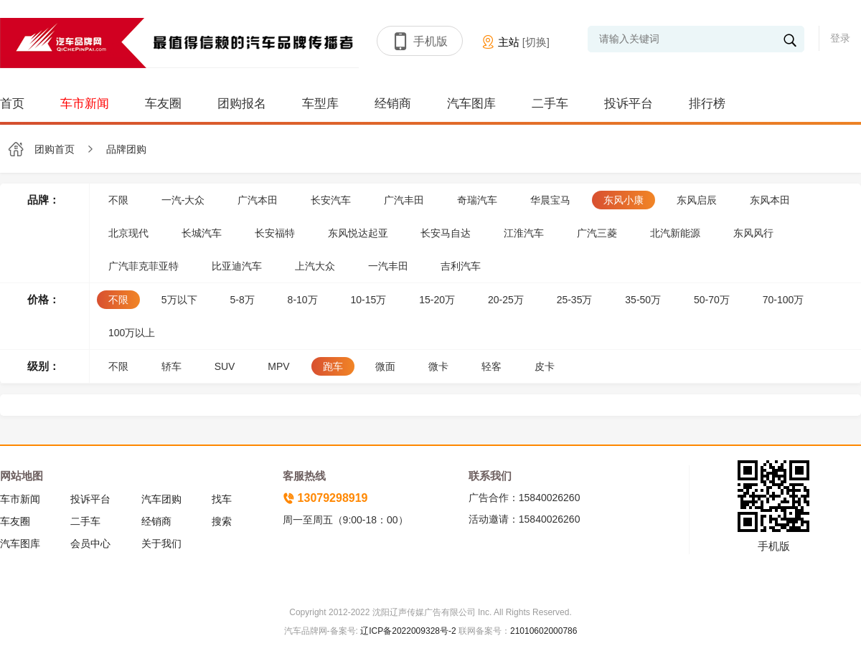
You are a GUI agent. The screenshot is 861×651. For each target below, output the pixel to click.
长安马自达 (445, 233)
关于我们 (161, 543)
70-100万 (783, 299)
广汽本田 (257, 200)
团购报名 (241, 103)
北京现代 (128, 233)
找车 (222, 499)
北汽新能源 (675, 233)
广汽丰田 (404, 200)
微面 (385, 366)
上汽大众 (315, 266)
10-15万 (369, 299)
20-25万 (506, 299)
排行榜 (707, 103)
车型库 (320, 103)
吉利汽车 (461, 266)
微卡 (438, 366)
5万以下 (179, 299)
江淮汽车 (524, 233)
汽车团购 (161, 499)
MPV (278, 366)
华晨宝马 (550, 200)
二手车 (550, 103)
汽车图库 (471, 103)
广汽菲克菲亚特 (143, 266)
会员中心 (90, 543)
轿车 (171, 366)
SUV (225, 366)
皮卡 (545, 366)
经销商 (393, 103)
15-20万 (437, 299)
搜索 (222, 521)
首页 (12, 103)
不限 (118, 200)
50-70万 (712, 299)
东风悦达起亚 (358, 233)
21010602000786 (543, 631)
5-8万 (242, 299)
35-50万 (643, 299)
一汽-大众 (183, 200)
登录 (840, 38)
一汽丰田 (388, 266)
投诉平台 (628, 103)
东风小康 (623, 200)
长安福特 (275, 233)
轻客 (491, 366)
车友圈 (163, 103)
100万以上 (131, 332)
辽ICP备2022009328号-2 (407, 631)
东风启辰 (697, 200)
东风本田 (770, 200)
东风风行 (753, 233)
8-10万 (303, 299)
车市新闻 (84, 103)
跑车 (333, 366)
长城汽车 (202, 233)
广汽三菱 (597, 233)
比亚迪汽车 (237, 266)
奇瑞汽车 (477, 200)
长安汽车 (331, 200)
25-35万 (575, 299)
